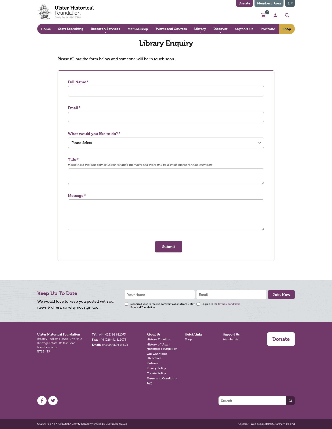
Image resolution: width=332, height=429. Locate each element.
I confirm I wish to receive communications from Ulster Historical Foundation (162, 305)
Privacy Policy (156, 368)
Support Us (231, 334)
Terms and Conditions (162, 378)
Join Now (281, 294)
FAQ (149, 383)
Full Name (77, 82)
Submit (168, 246)
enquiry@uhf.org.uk (115, 344)
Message (75, 195)
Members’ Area (269, 3)
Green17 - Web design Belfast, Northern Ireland (266, 423)
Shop (188, 339)
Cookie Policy (156, 373)
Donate (244, 3)
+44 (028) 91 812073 (112, 334)
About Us (153, 334)
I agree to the (221, 303)
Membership (231, 339)
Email (73, 108)
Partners (152, 363)
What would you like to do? (93, 133)
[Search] (252, 400)
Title (72, 159)
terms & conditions (229, 303)
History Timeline (158, 339)
